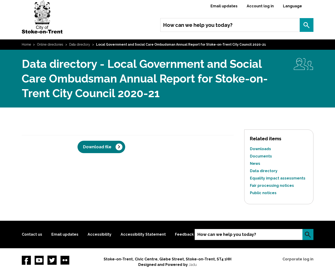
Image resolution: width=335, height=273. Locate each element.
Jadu (193, 264)
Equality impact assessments (277, 178)
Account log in (260, 6)
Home (26, 44)
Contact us (32, 234)
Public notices (263, 193)
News (255, 163)
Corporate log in (297, 259)
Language (292, 6)
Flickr (64, 260)
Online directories (50, 44)
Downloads (260, 149)
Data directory (79, 44)
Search (306, 25)
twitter (52, 260)
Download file (97, 146)
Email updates (224, 6)
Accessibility (99, 234)
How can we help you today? (198, 25)
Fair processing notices (272, 185)
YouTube (39, 260)
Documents (261, 156)
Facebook (26, 260)
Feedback (184, 234)
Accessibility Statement (143, 234)
